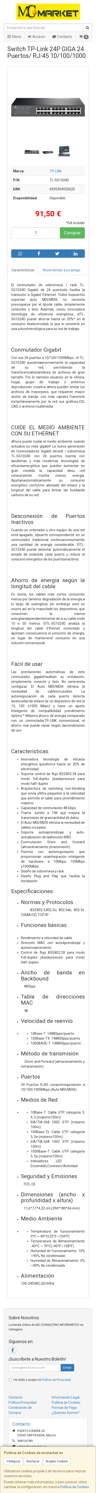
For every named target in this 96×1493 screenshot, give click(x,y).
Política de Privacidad (56, 1380)
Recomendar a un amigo (61, 270)
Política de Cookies (74, 1487)
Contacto (62, 36)
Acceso (36, 36)
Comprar (72, 232)
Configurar (13, 1461)
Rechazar (33, 1461)
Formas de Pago (64, 1408)
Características (23, 270)
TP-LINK (56, 171)
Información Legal (65, 1397)
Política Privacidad (22, 1402)
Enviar (67, 1367)
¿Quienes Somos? (65, 1413)
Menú (14, 36)
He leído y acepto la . (42, 1380)
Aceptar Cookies (57, 1461)
